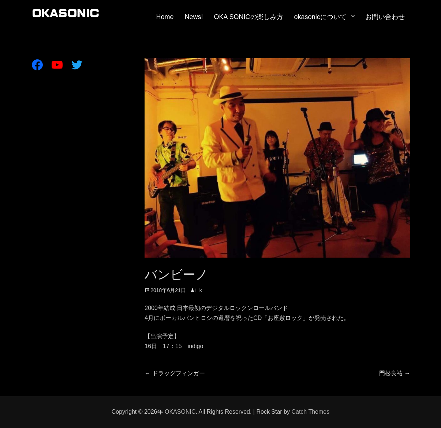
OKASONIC (180, 412)
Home (165, 17)
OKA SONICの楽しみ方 (248, 17)
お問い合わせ (385, 17)
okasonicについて (320, 17)
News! (194, 17)
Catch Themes (310, 412)
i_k (198, 290)
